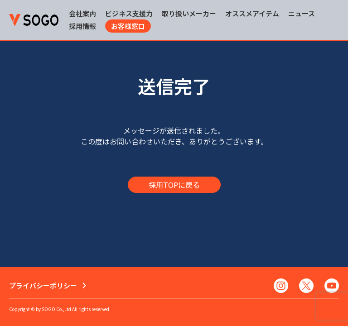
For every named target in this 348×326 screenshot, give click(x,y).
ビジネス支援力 (129, 13)
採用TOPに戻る (174, 184)
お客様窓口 (128, 26)
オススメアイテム (252, 13)
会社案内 (82, 13)
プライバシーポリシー (43, 285)
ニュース (301, 13)
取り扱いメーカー (189, 13)
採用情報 (82, 26)
